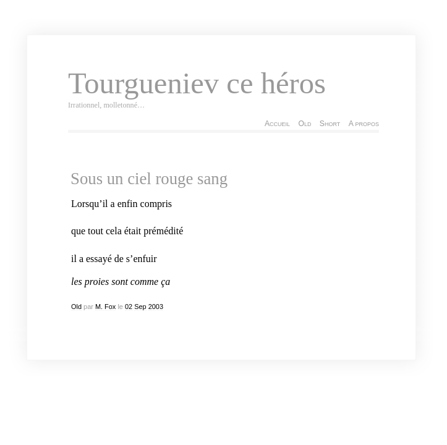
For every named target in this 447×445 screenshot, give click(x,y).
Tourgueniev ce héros (197, 83)
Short (330, 123)
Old (304, 123)
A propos (364, 123)
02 (128, 306)
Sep (140, 306)
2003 (155, 306)
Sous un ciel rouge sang (149, 178)
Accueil (277, 123)
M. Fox (105, 306)
